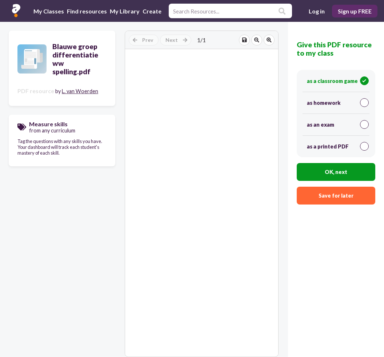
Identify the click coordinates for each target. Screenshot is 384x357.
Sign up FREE (355, 11)
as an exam (338, 124)
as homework (338, 102)
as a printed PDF (338, 146)
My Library (125, 11)
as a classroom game (338, 80)
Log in (317, 11)
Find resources (87, 11)
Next (176, 40)
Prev (143, 40)
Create (152, 11)
